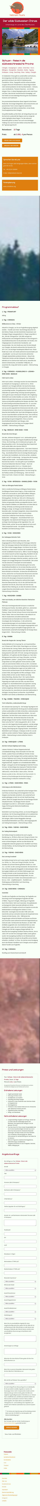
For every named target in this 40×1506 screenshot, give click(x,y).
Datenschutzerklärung (10, 1423)
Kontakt (4, 1487)
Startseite (4, 1478)
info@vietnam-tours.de (15, 173)
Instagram (4, 1498)
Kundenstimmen (6, 1484)
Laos (5, 1463)
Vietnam (6, 1454)
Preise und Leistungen (12, 140)
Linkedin (4, 1501)
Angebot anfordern (11, 146)
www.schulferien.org (9, 187)
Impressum (5, 1490)
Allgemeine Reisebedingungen (9, 1495)
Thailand (6, 1466)
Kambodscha (7, 1460)
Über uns (4, 1481)
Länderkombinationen (9, 1457)
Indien (5, 1468)
